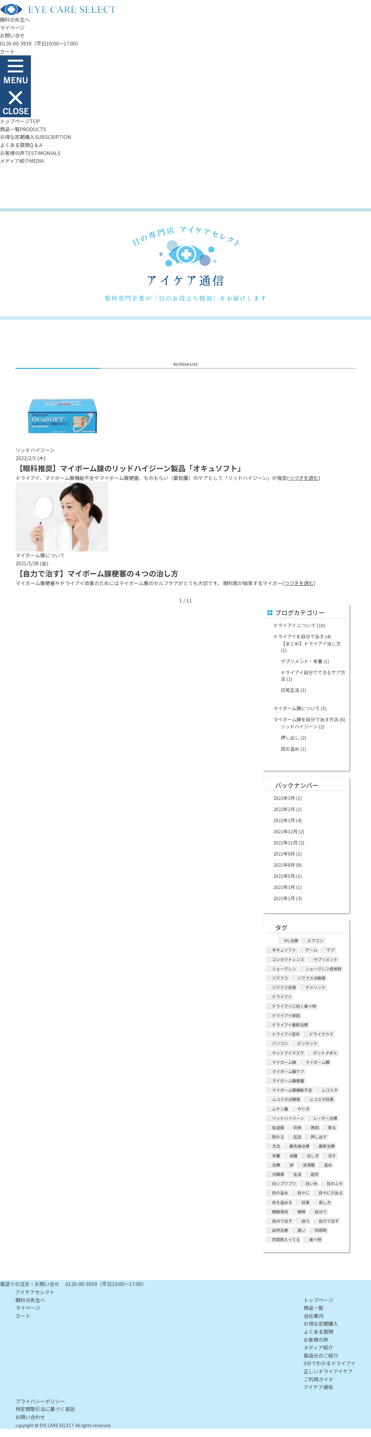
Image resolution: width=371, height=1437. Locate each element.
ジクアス (280, 978)
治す (332, 1156)
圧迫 (297, 1137)
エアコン (315, 940)
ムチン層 (280, 1109)
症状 (315, 1174)
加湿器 (278, 1127)
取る (332, 1127)
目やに (303, 1193)
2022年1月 (284, 820)
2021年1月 (284, 898)
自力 (305, 1221)
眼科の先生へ (15, 19)
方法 (276, 1146)
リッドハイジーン (299, 726)
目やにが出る (331, 1193)
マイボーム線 (284, 1062)
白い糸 (311, 1183)
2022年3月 (284, 798)
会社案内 (313, 1315)
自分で (321, 1212)
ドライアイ (282, 996)
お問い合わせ (30, 1417)
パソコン (280, 1043)
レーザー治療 (325, 1118)
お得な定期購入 (321, 1323)
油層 (293, 1156)
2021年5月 (284, 876)
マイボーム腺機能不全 (292, 1090)
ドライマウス (321, 1034)
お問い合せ (12, 35)
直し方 (325, 1202)
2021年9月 (284, 853)
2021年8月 (284, 864)
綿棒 (301, 1212)
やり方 (303, 1109)
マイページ (12, 27)
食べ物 (315, 1239)
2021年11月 (285, 842)
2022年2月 (284, 809)
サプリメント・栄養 (301, 661)
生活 (297, 1174)
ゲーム (311, 950)
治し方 (313, 1156)
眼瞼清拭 (280, 1212)
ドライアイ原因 (286, 1015)
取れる (278, 1137)
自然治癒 (280, 1230)
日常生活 (290, 690)
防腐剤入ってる (286, 1239)
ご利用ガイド (318, 1379)
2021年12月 (285, 831)
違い (301, 1230)
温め (328, 1165)
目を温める (282, 1202)
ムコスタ (330, 1090)
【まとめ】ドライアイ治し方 (311, 643)
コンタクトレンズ (288, 959)
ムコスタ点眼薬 (286, 1099)
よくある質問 (318, 1331)
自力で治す (329, 1221)
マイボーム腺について (296, 708)
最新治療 (327, 1146)
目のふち (335, 1183)
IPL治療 (291, 940)
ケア (331, 950)
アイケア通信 (318, 1387)
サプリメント (325, 959)
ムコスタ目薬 (321, 1099)
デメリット (315, 987)
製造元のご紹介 (321, 1355)
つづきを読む (303, 477)
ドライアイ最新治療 (290, 1025)
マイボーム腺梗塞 (288, 1081)
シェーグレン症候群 (323, 969)
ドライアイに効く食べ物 (294, 1006)
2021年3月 (284, 887)
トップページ (318, 1300)
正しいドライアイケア (328, 1371)
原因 (315, 1127)
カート (7, 51)
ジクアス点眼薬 (311, 978)
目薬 (305, 1202)
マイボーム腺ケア (288, 1071)
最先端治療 (299, 1146)
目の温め (290, 748)
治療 (276, 1165)
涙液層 (309, 1165)
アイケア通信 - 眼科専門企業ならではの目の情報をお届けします (185, 264)
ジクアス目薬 (284, 987)
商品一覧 (313, 1307)
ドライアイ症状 (286, 1034)
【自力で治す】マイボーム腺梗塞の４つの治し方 (96, 573)
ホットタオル (325, 1053)
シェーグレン (284, 969)
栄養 (276, 1156)
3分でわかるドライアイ (330, 1363)
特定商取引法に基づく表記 (45, 1409)
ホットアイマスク (288, 1053)
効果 (297, 1127)
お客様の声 (316, 1339)
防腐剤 (321, 1230)
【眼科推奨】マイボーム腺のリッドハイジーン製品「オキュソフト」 (130, 468)
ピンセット (307, 1043)
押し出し (290, 737)
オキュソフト (284, 950)
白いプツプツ (284, 1183)
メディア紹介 (318, 1347)
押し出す (319, 1137)
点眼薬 (278, 1174)
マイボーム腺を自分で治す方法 (305, 719)
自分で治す (282, 1221)
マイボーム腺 (317, 1062)
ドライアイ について (294, 625)
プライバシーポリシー (40, 1401)
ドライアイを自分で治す (298, 636)
